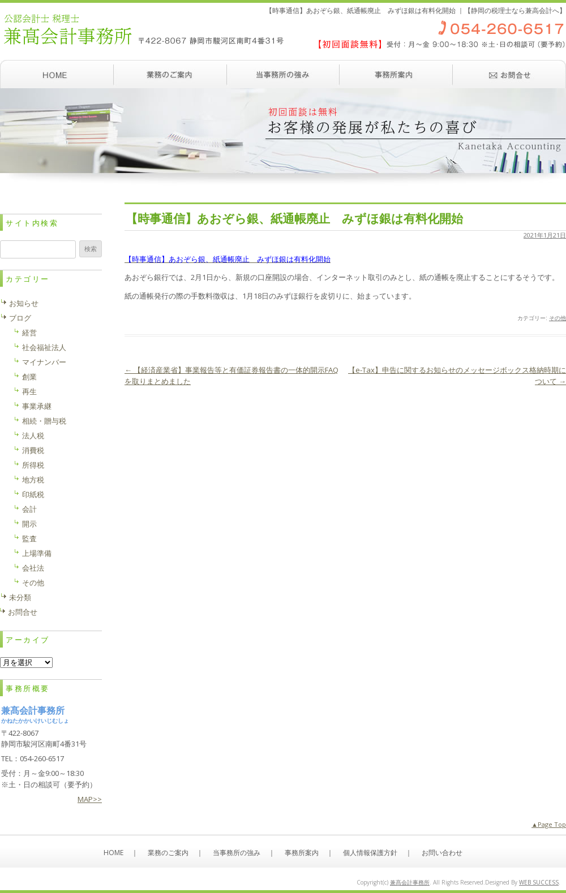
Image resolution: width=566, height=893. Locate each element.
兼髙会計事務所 (410, 882)
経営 (29, 332)
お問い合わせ (509, 74)
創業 (29, 377)
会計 (29, 509)
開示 (29, 524)
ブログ (20, 318)
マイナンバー (44, 362)
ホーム (56, 74)
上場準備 (37, 553)
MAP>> (90, 799)
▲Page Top (548, 824)
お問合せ (22, 612)
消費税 (33, 450)
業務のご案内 (169, 74)
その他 (557, 318)
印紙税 (33, 494)
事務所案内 (396, 74)
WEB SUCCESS (539, 882)
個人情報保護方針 (370, 852)
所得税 (33, 465)
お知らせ (23, 303)
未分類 (20, 597)
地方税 (33, 479)
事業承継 (37, 406)
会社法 (33, 568)
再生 (29, 391)
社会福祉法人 (44, 347)
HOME (113, 852)
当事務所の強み (283, 74)
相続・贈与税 (44, 421)
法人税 (33, 435)
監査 (29, 538)
